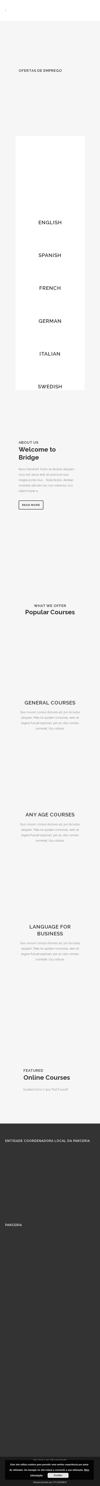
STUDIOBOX (60, 1482)
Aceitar (58, 1475)
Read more (31, 505)
